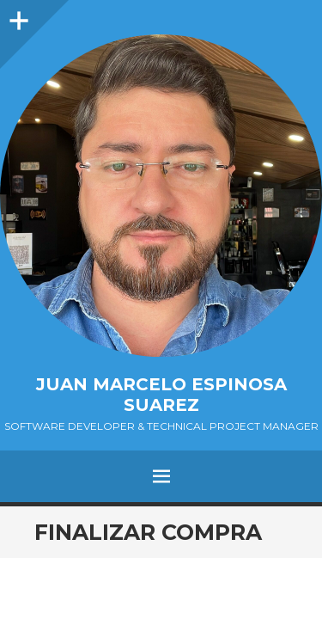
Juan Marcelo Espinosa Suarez (161, 394)
